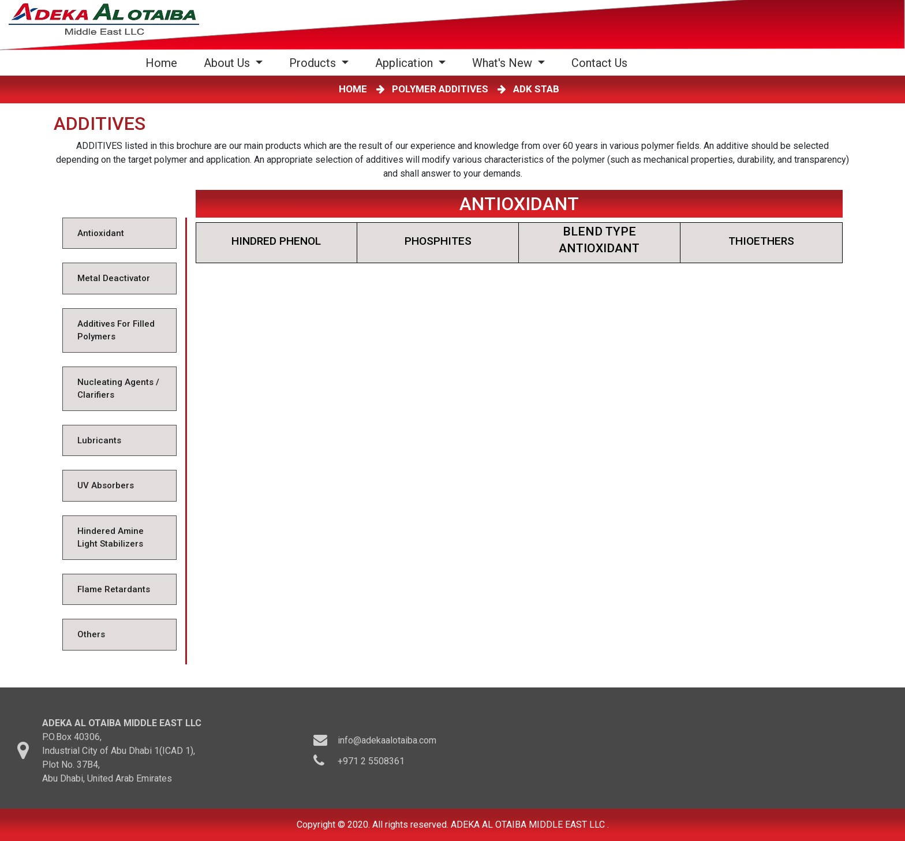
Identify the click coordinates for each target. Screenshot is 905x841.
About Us (228, 63)
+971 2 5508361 (371, 763)
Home (163, 62)
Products (314, 63)
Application (405, 63)
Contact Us (599, 63)
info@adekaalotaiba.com (387, 743)
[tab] (119, 233)
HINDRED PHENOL (276, 241)
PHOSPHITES (438, 241)
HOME (355, 89)
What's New (503, 63)
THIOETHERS (761, 241)
